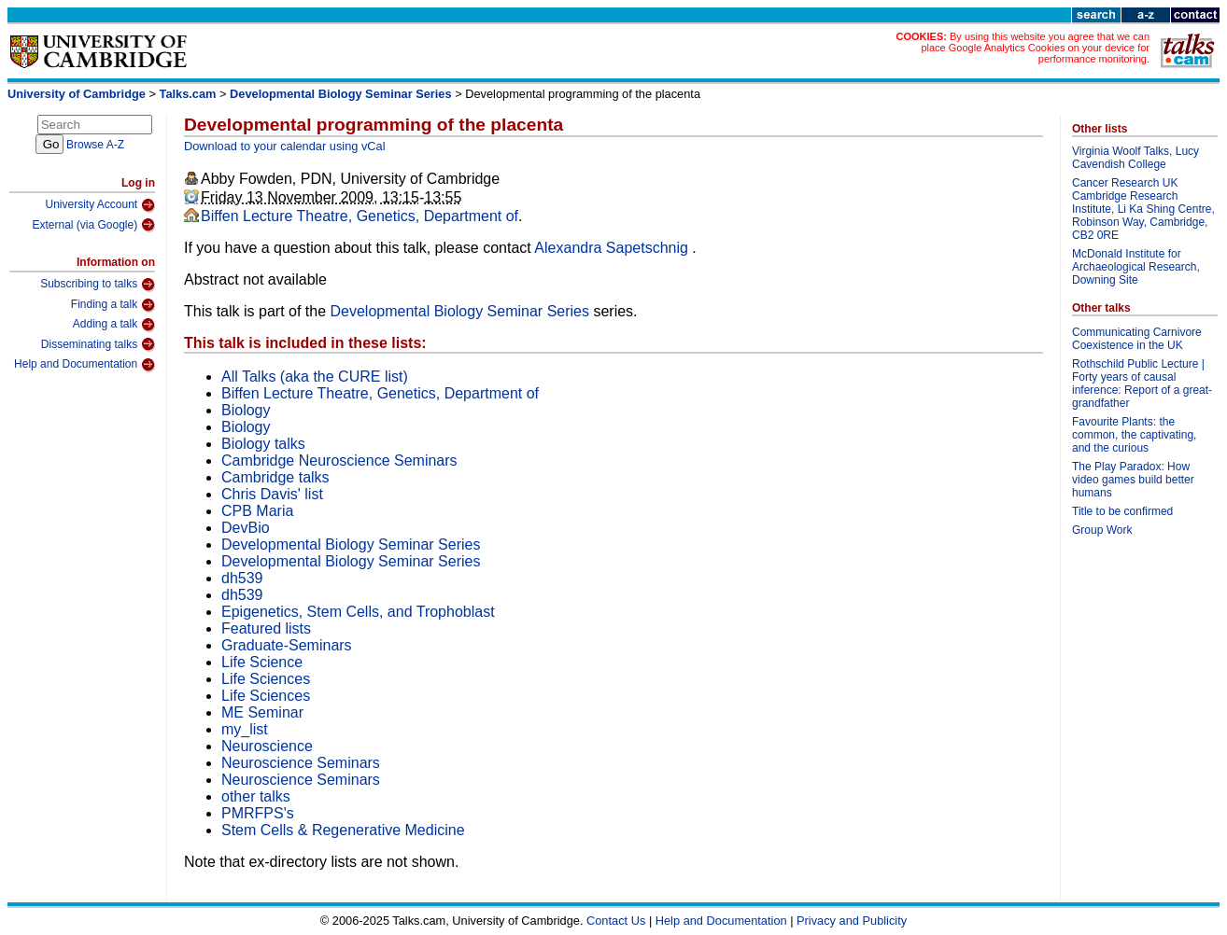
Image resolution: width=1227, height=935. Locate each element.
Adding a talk (114, 324)
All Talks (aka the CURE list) (314, 376)
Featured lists (266, 628)
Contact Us (615, 921)
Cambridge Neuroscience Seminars (339, 460)
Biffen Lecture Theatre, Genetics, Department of (359, 216)
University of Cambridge (76, 94)
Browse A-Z (95, 144)
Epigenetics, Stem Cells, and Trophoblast (358, 612)
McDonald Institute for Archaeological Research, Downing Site (1136, 266)
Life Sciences (265, 679)
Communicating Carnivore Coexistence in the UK (1137, 339)
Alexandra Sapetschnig (613, 248)
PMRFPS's (257, 813)
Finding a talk (113, 305)
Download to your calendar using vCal (285, 146)
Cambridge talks (275, 477)
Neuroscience (267, 746)
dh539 (242, 578)
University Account (100, 205)
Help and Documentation (84, 364)
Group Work (1102, 530)
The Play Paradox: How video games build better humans (1133, 479)
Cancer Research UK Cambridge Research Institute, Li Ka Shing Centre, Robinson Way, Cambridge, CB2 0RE (1143, 209)
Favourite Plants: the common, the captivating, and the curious (1134, 434)
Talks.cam (188, 94)
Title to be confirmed (1122, 511)
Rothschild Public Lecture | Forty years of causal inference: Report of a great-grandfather (1142, 383)
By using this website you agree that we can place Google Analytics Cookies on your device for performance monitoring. (1035, 47)
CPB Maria (257, 511)
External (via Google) (93, 224)
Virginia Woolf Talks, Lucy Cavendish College (1135, 158)
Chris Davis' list (272, 494)
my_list (244, 729)
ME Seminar (262, 712)
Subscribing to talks (97, 284)
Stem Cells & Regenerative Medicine (343, 830)
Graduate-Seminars (286, 645)
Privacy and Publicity (852, 921)
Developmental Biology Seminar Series (341, 94)
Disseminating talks (98, 344)
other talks (255, 796)
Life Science (262, 662)
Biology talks (263, 444)
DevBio (245, 528)
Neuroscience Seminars (300, 763)
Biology (245, 410)
